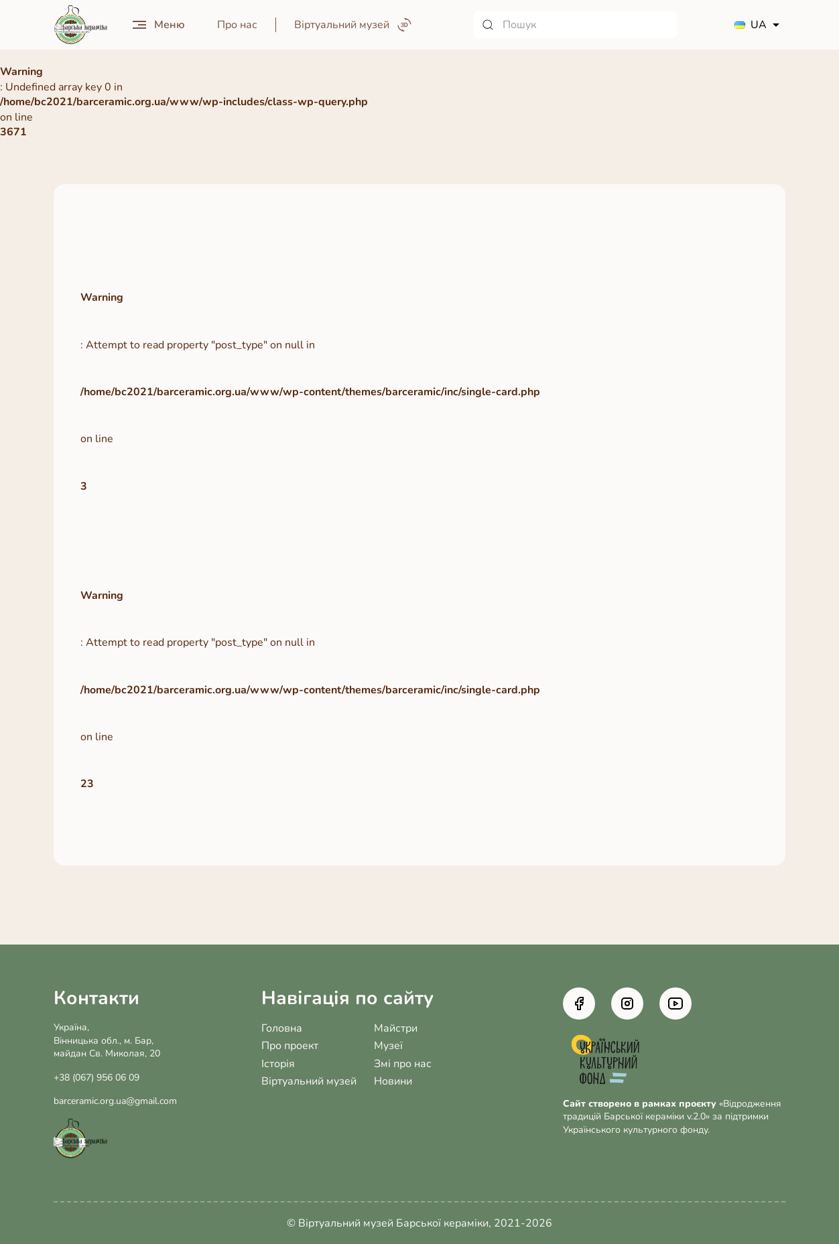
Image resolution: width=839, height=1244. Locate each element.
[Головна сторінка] (80, 25)
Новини (393, 1081)
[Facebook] (579, 1003)
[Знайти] (488, 24)
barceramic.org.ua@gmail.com (115, 1101)
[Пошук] (575, 24)
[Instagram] (627, 1003)
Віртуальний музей (309, 1081)
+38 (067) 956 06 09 (96, 1077)
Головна (281, 1028)
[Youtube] (675, 1003)
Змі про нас (403, 1063)
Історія (278, 1063)
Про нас (237, 24)
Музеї (388, 1045)
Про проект (289, 1045)
